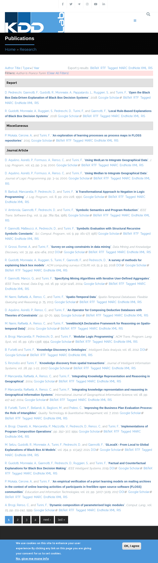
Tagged (112, 68)
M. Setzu (10, 444)
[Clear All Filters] (58, 73)
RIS (150, 68)
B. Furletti (11, 349)
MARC (123, 68)
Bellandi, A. (38, 408)
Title (17, 68)
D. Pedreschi (13, 92)
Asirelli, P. (27, 160)
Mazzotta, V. (60, 426)
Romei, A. (24, 246)
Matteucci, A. (29, 228)
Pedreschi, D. (63, 111)
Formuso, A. (43, 160)
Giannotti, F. (30, 92)
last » (61, 519)
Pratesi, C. (75, 408)
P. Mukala (11, 135)
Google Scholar (110, 97)
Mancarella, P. (28, 191)
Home (10, 49)
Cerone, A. (25, 135)
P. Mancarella (13, 376)
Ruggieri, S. (101, 92)
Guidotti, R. (47, 92)
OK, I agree (131, 546)
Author (9, 68)
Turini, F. (121, 92)
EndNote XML (138, 68)
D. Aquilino (12, 160)
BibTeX (94, 68)
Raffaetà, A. (25, 297)
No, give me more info (32, 558)
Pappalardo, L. (82, 92)
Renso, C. (58, 160)
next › (47, 519)
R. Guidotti (12, 111)
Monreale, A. (64, 92)
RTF (103, 68)
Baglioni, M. (54, 408)
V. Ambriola (12, 210)
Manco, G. (27, 278)
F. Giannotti (12, 228)
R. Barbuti (11, 191)
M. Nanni (10, 297)
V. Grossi (11, 246)
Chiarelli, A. (24, 426)
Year (36, 68)
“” (116, 160)
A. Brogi (10, 336)
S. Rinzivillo (12, 363)
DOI (58, 252)
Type (26, 68)
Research (28, 49)
